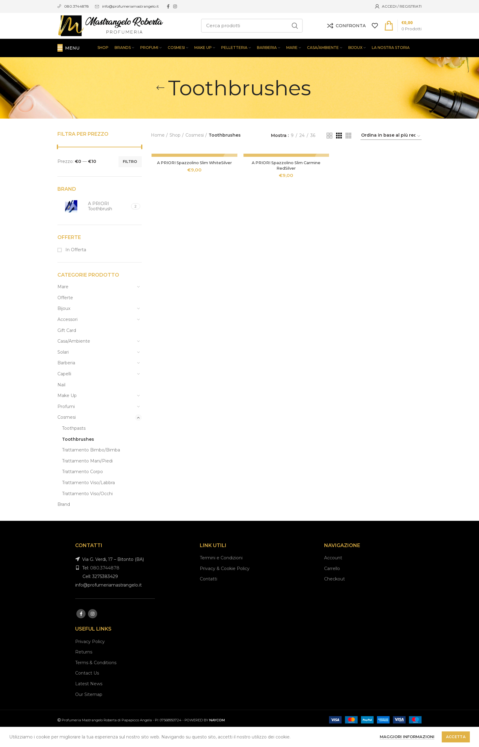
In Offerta (75, 267)
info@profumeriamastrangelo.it (130, 6)
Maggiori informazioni (407, 736)
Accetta (456, 736)
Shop (175, 152)
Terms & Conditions (95, 680)
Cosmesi (66, 434)
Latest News (88, 701)
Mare (62, 304)
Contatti (208, 596)
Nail (61, 402)
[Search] (252, 34)
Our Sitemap (88, 711)
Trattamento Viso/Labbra (88, 499)
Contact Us (87, 690)
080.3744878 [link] (76, 6)
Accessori (67, 337)
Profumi (66, 423)
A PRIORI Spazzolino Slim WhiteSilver (194, 179)
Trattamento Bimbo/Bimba (91, 467)
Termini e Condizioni (221, 575)
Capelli (64, 391)
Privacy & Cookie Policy (225, 585)
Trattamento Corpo (82, 489)
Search (294, 34)
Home (158, 152)
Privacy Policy (90, 658)
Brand (63, 521)
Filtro (130, 178)
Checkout (334, 596)
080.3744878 (104, 585)
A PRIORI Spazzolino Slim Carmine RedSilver (286, 182)
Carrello (332, 585)
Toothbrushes (78, 456)
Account (333, 575)
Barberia (66, 380)
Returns (83, 669)
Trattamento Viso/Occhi (87, 510)
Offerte (65, 315)
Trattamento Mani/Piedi (87, 478)
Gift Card (66, 347)
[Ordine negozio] (391, 153)
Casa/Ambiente (73, 358)
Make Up (67, 413)
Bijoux (63, 326)
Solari (63, 369)
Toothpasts (74, 445)
